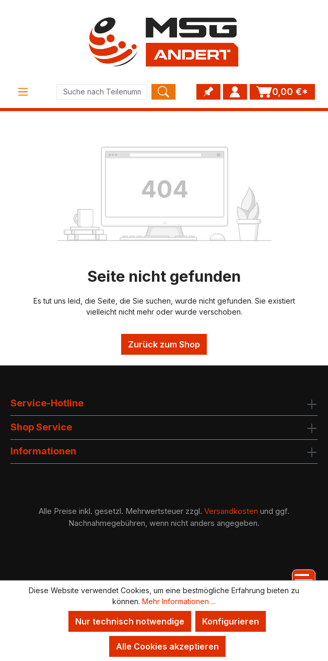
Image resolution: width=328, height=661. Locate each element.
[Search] (163, 92)
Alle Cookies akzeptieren (167, 646)
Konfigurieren (230, 621)
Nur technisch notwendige (129, 621)
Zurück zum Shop (164, 344)
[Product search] (101, 92)
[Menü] (23, 92)
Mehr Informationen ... (179, 601)
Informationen (43, 451)
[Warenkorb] (282, 92)
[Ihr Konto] (235, 92)
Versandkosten (231, 511)
